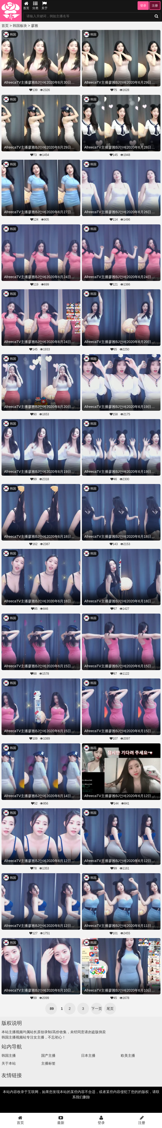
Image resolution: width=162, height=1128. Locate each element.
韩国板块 (20, 26)
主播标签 (48, 1063)
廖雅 (34, 26)
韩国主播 (9, 1055)
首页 (26, 5)
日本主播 (88, 1055)
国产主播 (48, 1055)
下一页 (96, 1009)
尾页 (110, 1009)
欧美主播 (128, 1055)
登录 (143, 5)
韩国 (13, 34)
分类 (35, 5)
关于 (44, 5)
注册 (155, 5)
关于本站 (9, 1063)
